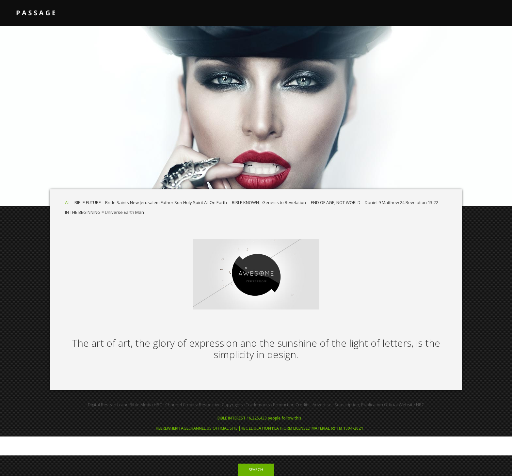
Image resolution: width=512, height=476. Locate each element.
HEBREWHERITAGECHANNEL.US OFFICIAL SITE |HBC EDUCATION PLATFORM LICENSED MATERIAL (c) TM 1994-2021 (259, 428)
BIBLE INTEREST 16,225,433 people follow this (259, 418)
